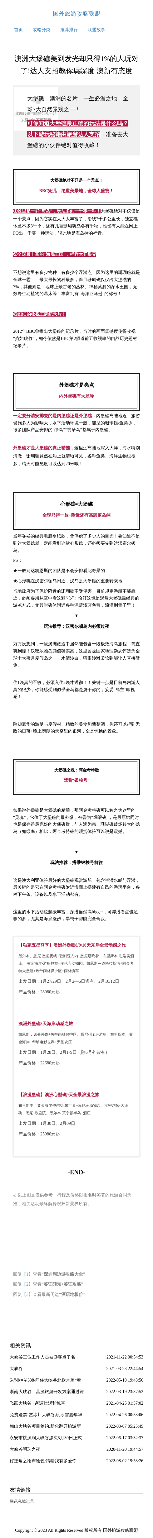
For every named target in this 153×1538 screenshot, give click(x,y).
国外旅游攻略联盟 (76, 13)
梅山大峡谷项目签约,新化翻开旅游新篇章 (45, 1427)
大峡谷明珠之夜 (25, 1449)
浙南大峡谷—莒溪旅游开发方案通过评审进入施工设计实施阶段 (47, 1392)
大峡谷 (16, 1368)
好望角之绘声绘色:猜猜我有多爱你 (43, 1461)
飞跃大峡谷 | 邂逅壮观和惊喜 (37, 1403)
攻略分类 (41, 29)
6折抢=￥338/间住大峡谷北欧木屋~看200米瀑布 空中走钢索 (45, 1381)
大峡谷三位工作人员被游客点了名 (42, 1357)
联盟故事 (96, 29)
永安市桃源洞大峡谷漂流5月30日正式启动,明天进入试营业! (46, 1438)
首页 (18, 29)
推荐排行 (69, 29)
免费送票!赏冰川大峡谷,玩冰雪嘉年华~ (46, 1415)
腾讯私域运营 (22, 1501)
